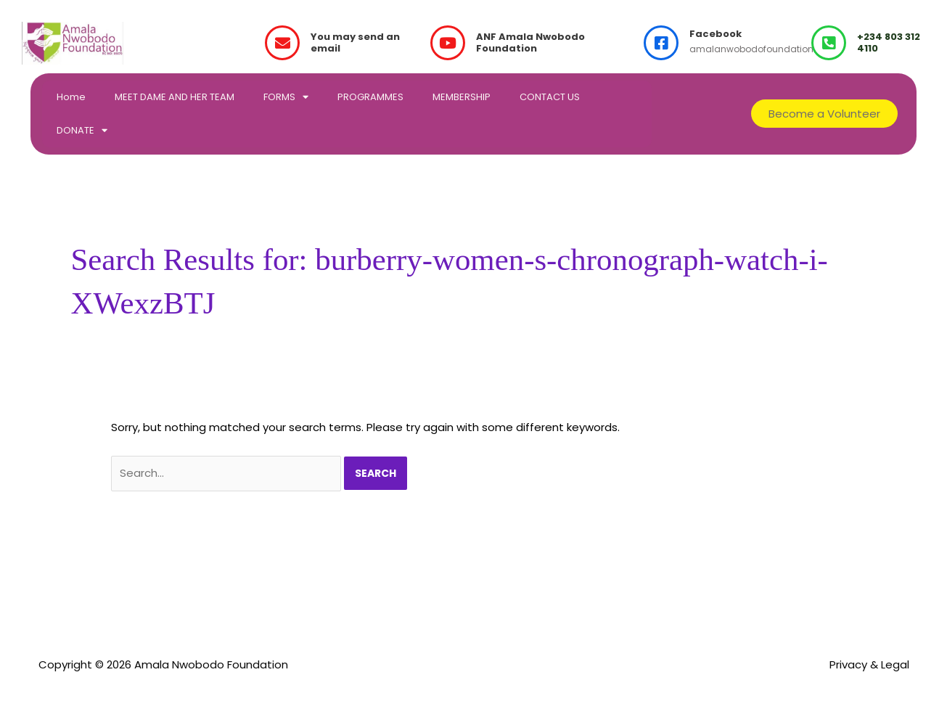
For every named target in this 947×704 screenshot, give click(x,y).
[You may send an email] (282, 42)
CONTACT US (550, 97)
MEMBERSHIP (461, 97)
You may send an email (355, 43)
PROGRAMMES (370, 97)
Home (71, 97)
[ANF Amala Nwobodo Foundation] (447, 42)
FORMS (285, 97)
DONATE (82, 130)
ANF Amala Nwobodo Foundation (530, 43)
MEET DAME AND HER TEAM (174, 97)
